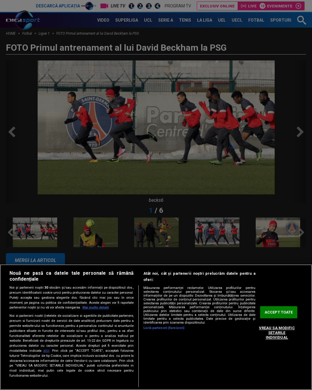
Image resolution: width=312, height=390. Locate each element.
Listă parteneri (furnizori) (163, 328)
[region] (156, 327)
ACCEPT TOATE (279, 312)
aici (46, 351)
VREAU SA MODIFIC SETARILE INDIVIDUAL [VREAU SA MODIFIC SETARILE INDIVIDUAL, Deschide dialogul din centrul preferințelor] (277, 333)
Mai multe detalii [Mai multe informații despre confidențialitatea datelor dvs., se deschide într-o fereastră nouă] (95, 307)
